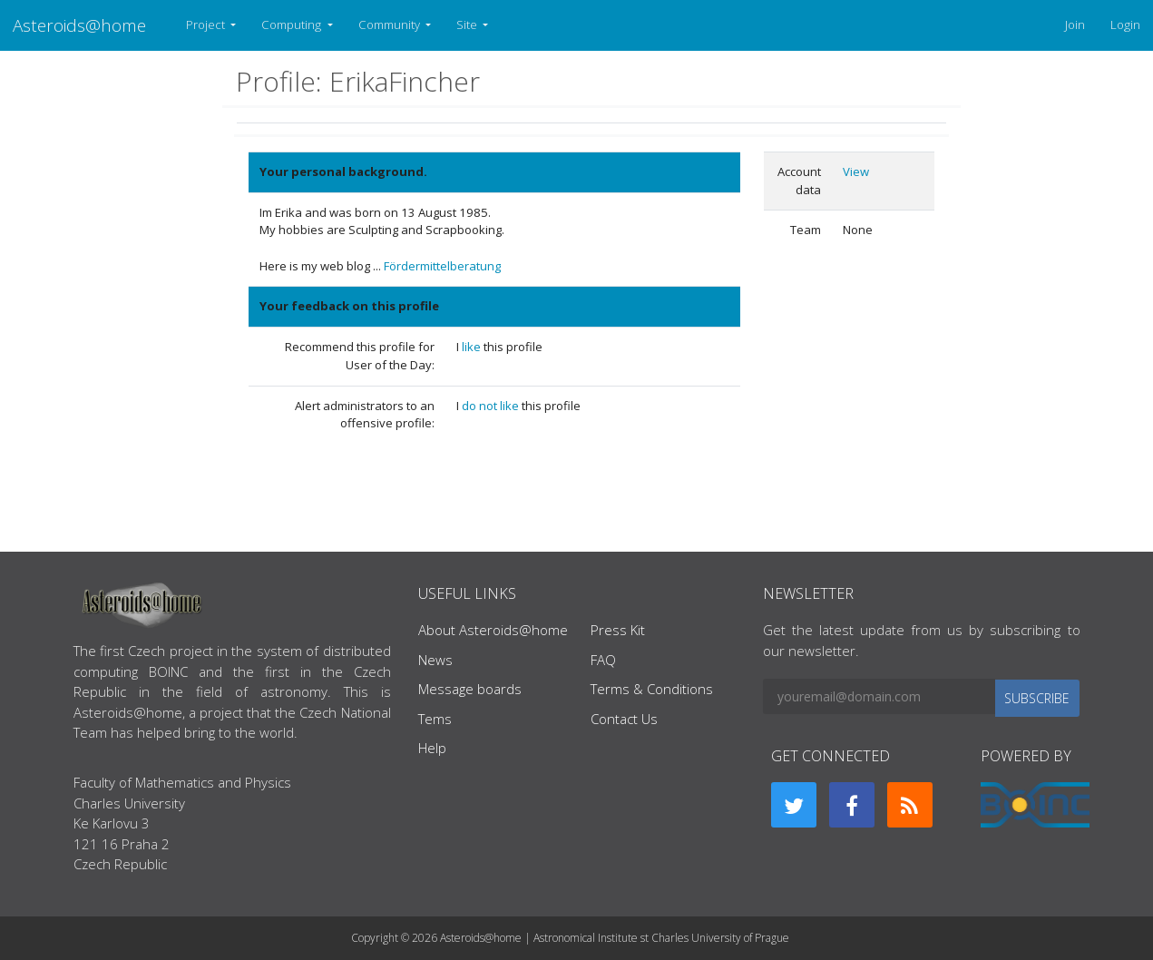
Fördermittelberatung (442, 266)
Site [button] (468, 24)
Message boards (470, 689)
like (473, 346)
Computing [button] (292, 24)
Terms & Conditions (652, 689)
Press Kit (618, 630)
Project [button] (207, 24)
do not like (492, 405)
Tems (435, 719)
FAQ (603, 660)
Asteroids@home (79, 25)
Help (432, 748)
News (435, 660)
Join (1075, 24)
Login (1125, 24)
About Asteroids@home (493, 630)
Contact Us (624, 719)
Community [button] (390, 24)
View (856, 171)
